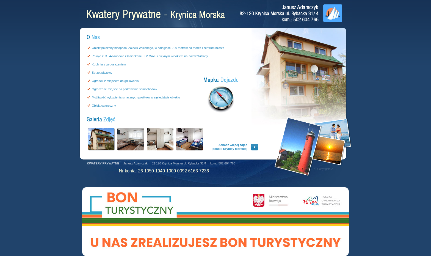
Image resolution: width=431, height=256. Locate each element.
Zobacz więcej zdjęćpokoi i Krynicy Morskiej (229, 146)
